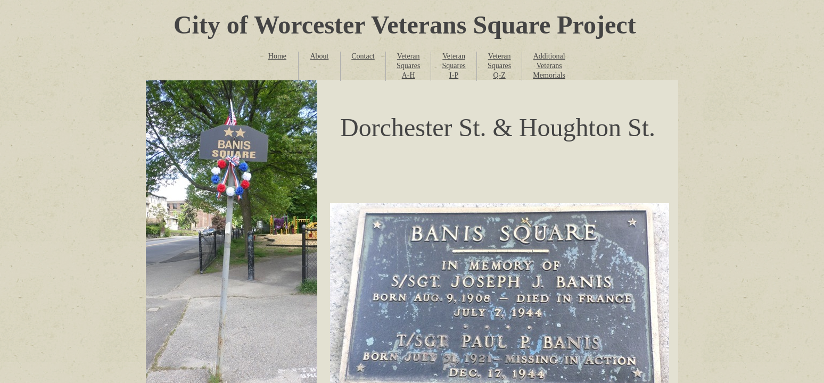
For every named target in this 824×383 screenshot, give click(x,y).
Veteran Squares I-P (453, 65)
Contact (363, 56)
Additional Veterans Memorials (549, 65)
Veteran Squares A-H (408, 65)
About (319, 56)
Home (277, 56)
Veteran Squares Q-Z (499, 65)
